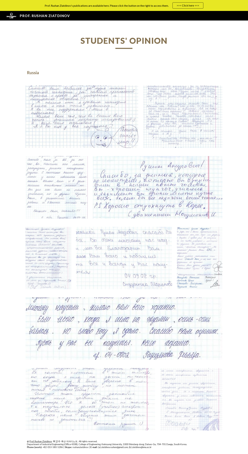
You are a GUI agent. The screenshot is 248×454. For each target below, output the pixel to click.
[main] (124, 42)
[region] (124, 5)
